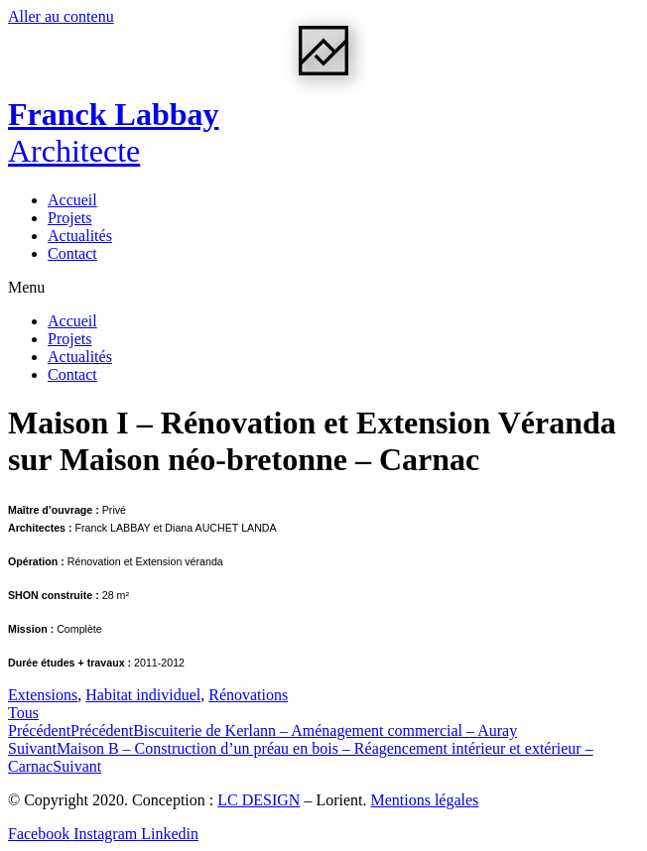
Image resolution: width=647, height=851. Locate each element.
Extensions (42, 694)
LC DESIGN (258, 799)
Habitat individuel (142, 694)
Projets (69, 217)
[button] (323, 288)
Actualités (80, 235)
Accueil (72, 199)
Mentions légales (424, 799)
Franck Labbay (113, 132)
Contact (72, 253)
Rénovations (248, 694)
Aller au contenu (61, 16)
